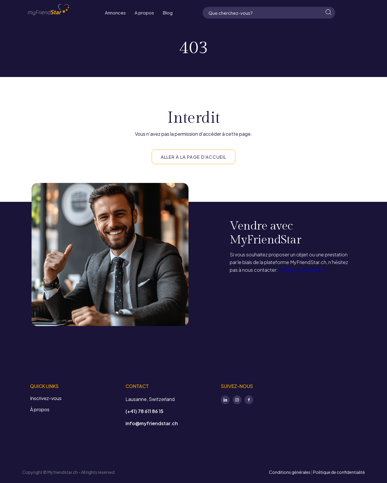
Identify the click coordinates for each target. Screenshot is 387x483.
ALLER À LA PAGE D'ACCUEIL (193, 157)
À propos (39, 409)
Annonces (115, 12)
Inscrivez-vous (46, 398)
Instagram (237, 400)
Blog (168, 12)
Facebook (249, 400)
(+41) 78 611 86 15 (144, 411)
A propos (144, 12)
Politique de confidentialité (339, 472)
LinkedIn (225, 400)
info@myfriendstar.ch (302, 270)
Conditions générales (289, 472)
